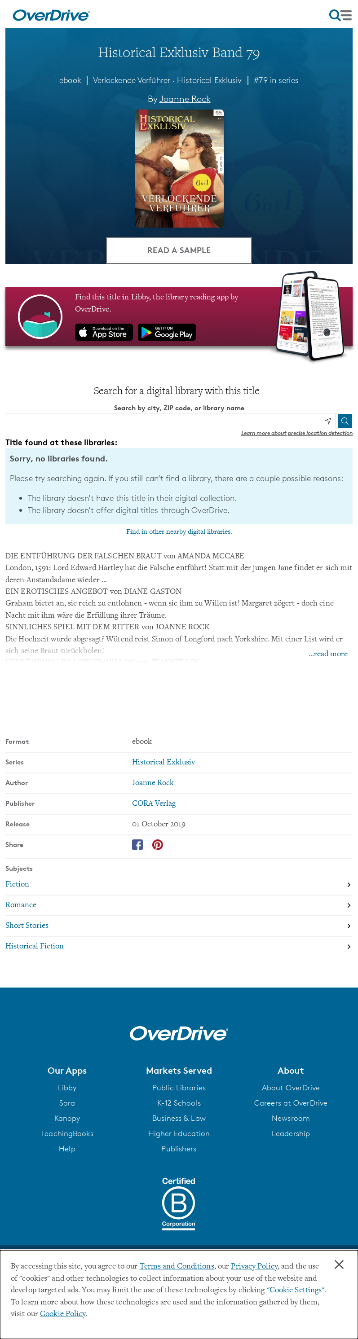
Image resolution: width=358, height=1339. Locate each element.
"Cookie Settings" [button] (296, 1290)
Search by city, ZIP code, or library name (179, 408)
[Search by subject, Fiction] (179, 885)
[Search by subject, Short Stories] (179, 926)
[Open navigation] (340, 15)
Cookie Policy (62, 1314)
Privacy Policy (254, 1267)
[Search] (345, 420)
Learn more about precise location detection (297, 433)
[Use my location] (328, 421)
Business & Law (179, 1118)
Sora (67, 1102)
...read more (328, 654)
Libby (67, 1087)
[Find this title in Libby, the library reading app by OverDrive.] (179, 316)
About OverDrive (291, 1087)
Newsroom (291, 1118)
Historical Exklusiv (209, 80)
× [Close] (339, 1265)
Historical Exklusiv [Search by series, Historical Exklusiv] (163, 762)
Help (67, 1148)
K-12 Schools (178, 1102)
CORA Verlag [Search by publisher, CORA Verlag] (154, 803)
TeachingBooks (67, 1133)
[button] (67, 1070)
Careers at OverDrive (290, 1102)
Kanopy (67, 1118)
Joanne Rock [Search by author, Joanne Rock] (185, 98)
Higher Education (179, 1133)
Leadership (291, 1133)
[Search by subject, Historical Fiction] (179, 947)
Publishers (178, 1148)
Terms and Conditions (177, 1267)
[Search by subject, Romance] (179, 905)
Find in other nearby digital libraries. (179, 531)
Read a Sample (179, 250)
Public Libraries (179, 1087)
